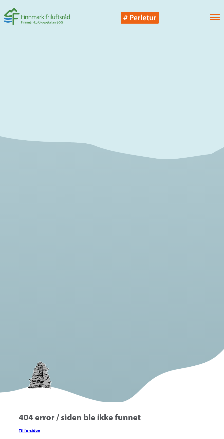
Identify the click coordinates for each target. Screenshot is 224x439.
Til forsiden (29, 430)
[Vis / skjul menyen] (215, 18)
